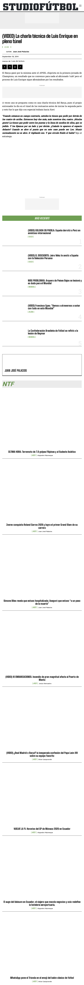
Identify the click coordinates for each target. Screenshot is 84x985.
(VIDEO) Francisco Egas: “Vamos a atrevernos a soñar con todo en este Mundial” (54, 307)
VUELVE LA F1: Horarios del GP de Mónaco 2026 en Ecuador (42, 828)
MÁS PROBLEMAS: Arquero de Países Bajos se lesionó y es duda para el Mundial (55, 282)
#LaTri (31, 312)
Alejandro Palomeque (45, 455)
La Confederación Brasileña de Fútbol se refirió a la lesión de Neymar (53, 332)
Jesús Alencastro (45, 683)
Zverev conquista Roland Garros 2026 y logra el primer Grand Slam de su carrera (42, 526)
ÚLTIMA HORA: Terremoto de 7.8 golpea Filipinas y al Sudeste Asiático (42, 451)
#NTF (34, 455)
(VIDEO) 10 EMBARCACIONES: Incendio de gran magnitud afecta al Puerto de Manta (42, 678)
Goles (31, 237)
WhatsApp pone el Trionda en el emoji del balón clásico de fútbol (42, 977)
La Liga (6, 47)
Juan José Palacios (21, 52)
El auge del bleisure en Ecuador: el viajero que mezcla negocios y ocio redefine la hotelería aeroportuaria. (42, 903)
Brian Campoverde (45, 759)
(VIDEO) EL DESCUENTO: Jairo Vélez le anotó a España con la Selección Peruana (53, 257)
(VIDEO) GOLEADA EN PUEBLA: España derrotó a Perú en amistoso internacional (54, 232)
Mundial (32, 287)
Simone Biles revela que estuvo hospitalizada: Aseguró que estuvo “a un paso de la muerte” (42, 602)
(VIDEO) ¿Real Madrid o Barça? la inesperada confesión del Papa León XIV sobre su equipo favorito (42, 754)
